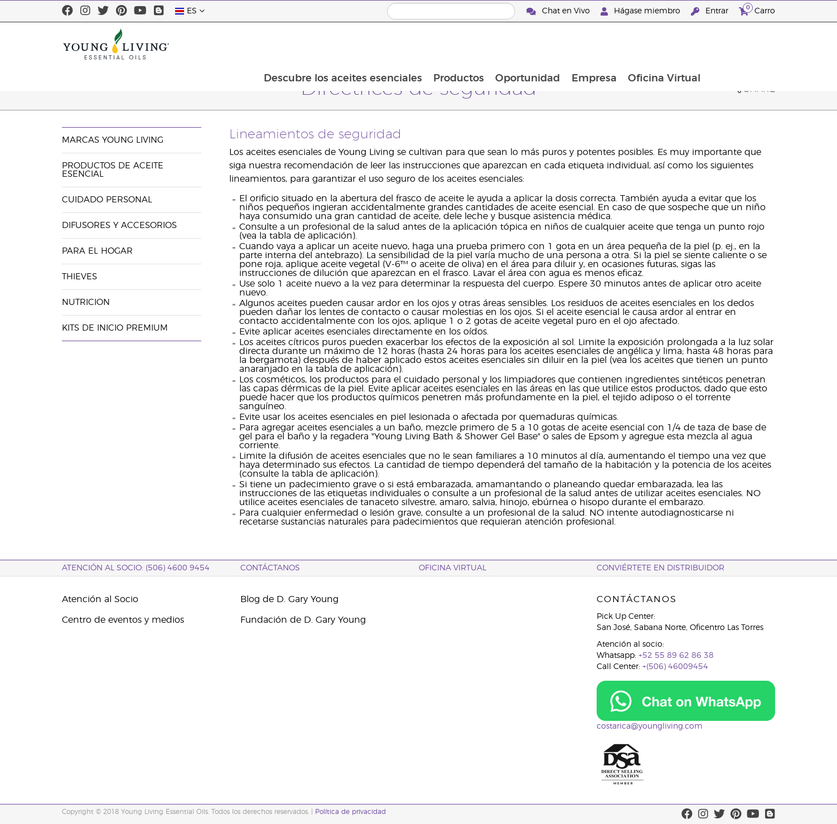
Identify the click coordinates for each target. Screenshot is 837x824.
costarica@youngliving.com (650, 726)
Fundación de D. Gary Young (303, 619)
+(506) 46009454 (675, 667)
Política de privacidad (350, 811)
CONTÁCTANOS (270, 568)
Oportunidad (594, 44)
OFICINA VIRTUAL (452, 568)
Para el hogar (97, 251)
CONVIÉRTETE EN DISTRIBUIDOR (660, 568)
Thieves (79, 277)
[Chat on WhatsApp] (686, 701)
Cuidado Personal (107, 200)
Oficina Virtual (732, 44)
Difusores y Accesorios (119, 225)
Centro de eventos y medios (123, 619)
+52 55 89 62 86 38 (676, 656)
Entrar (710, 11)
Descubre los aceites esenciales (407, 44)
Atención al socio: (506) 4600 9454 (136, 568)
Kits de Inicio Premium (115, 328)
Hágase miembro (642, 11)
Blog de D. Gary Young (289, 599)
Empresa (661, 44)
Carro (757, 9)
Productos (524, 44)
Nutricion (86, 302)
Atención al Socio (100, 599)
